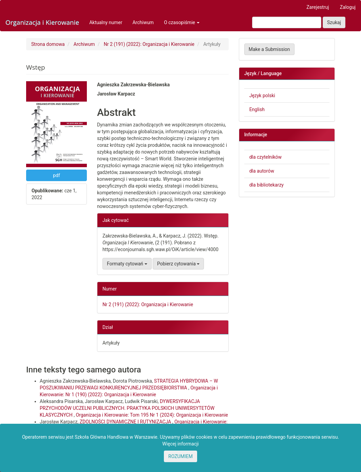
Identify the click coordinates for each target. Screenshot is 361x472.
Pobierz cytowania (178, 263)
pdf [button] (56, 175)
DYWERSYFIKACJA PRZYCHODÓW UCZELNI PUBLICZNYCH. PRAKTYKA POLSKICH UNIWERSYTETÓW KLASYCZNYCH (127, 408)
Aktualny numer (105, 22)
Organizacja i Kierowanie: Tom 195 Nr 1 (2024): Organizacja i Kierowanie (152, 415)
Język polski (262, 95)
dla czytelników (265, 157)
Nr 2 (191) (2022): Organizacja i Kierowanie (149, 44)
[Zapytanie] (286, 22)
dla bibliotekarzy (266, 185)
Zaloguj (348, 7)
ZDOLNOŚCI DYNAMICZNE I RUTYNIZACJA (126, 421)
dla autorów (261, 171)
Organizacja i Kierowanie (42, 22)
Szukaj (334, 22)
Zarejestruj (317, 7)
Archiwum (143, 22)
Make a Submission (269, 49)
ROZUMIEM (180, 456)
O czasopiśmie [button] (182, 22)
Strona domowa (48, 44)
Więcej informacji (180, 444)
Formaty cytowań (127, 263)
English (257, 109)
